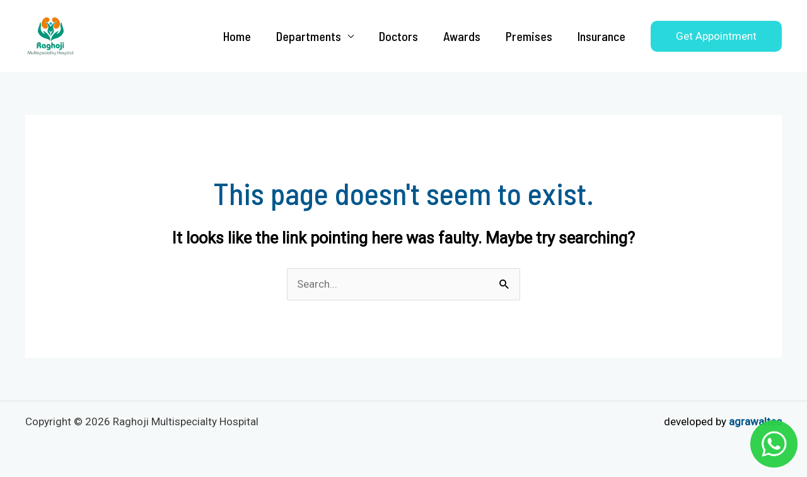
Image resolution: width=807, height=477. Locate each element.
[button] (716, 36)
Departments (308, 36)
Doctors (398, 36)
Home (237, 36)
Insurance (601, 36)
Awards (461, 36)
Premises (529, 36)
